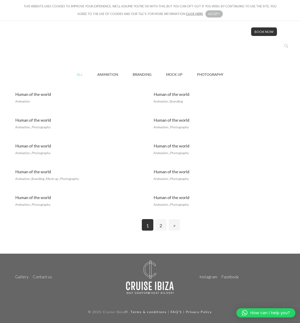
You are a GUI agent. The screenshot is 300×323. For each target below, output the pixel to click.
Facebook (230, 276)
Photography (210, 74)
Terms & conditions (148, 312)
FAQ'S (176, 312)
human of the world (33, 94)
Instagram (208, 276)
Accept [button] (214, 14)
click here (194, 14)
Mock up (174, 74)
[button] (265, 312)
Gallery (22, 276)
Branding (142, 74)
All (80, 74)
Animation (107, 74)
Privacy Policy (199, 312)
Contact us (42, 276)
